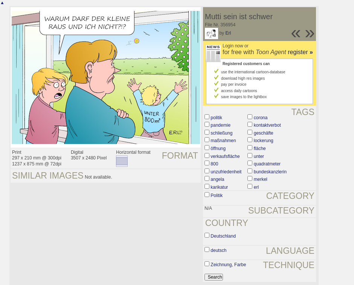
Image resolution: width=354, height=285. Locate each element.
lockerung (263, 140)
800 (214, 164)
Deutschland (223, 236)
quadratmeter (267, 164)
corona (261, 117)
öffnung (218, 148)
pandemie (220, 125)
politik (216, 117)
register (300, 52)
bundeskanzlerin (270, 171)
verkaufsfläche (225, 156)
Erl (228, 33)
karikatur (219, 187)
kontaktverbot (267, 125)
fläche (260, 148)
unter (259, 156)
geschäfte (263, 133)
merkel (260, 179)
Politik (217, 195)
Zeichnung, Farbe (228, 264)
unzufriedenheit (226, 171)
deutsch (218, 250)
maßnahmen (223, 140)
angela (217, 179)
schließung (221, 133)
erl (256, 187)
